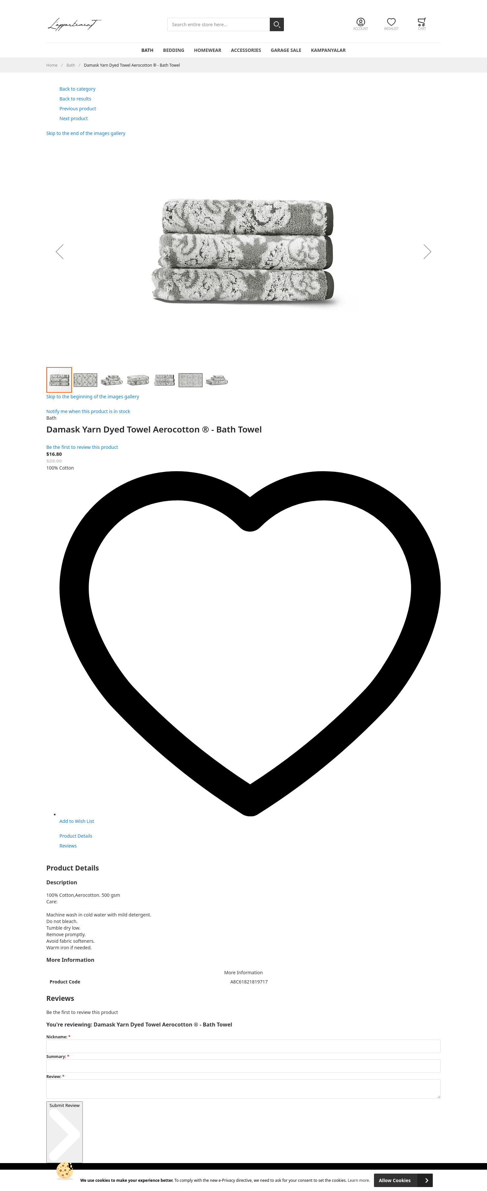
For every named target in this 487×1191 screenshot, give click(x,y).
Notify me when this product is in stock (88, 411)
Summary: (56, 1056)
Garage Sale (286, 50)
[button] (59, 251)
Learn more (358, 1180)
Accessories (246, 50)
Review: (54, 1076)
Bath (147, 50)
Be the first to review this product (82, 447)
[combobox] (225, 24)
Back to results (75, 99)
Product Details (75, 836)
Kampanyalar (328, 50)
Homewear (207, 50)
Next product (73, 118)
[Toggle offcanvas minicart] (422, 24)
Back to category (77, 89)
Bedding (173, 50)
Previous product (77, 108)
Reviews (68, 846)
